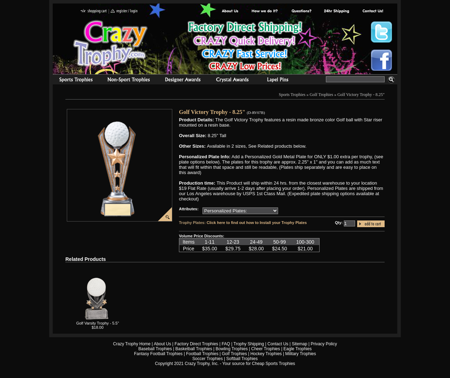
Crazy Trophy (111, 43)
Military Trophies (300, 353)
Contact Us (278, 343)
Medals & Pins (279, 80)
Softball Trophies (242, 358)
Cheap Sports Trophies (273, 363)
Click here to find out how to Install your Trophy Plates (257, 222)
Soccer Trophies (207, 358)
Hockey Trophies (266, 353)
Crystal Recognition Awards (232, 80)
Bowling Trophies (232, 348)
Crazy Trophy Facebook (381, 60)
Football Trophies (202, 353)
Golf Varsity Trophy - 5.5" (97, 323)
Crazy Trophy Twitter (381, 32)
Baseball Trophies (155, 348)
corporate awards (182, 80)
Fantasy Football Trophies (158, 353)
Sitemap (299, 343)
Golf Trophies (321, 94)
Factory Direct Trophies (265, 11)
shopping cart (94, 11)
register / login (124, 11)
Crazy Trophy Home (132, 343)
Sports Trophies (73, 80)
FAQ (225, 343)
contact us (372, 11)
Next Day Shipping (336, 11)
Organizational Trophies (128, 80)
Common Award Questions (301, 11)
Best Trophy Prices (244, 47)
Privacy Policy (324, 343)
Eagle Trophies (297, 348)
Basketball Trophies (193, 348)
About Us (230, 11)
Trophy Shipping (248, 343)
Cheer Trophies (265, 348)
